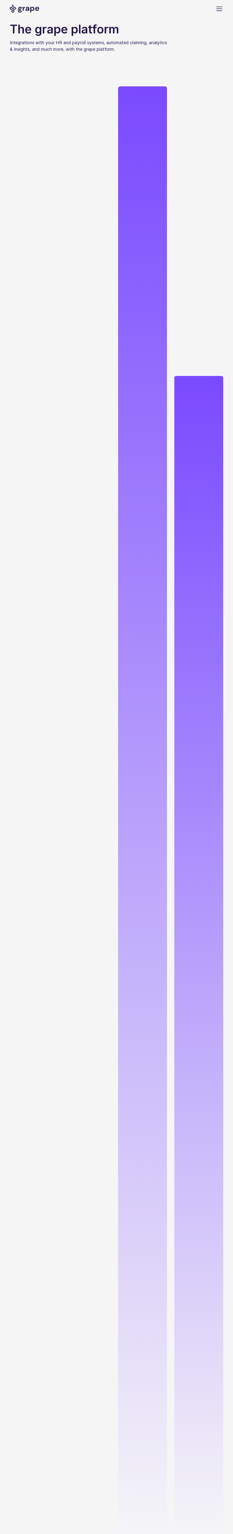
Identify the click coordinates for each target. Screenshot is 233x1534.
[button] (218, 9)
